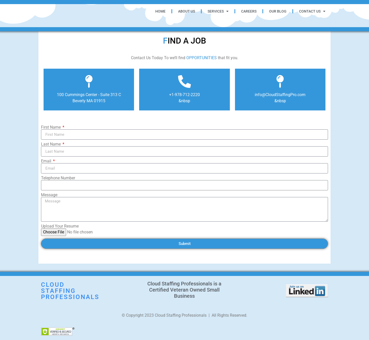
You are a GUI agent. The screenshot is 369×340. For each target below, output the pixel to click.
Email (46, 161)
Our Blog (277, 11)
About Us (186, 11)
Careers (249, 11)
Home (160, 11)
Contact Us (312, 11)
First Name (51, 127)
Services (218, 11)
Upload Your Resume (60, 226)
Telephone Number (58, 178)
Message (49, 195)
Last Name (51, 144)
